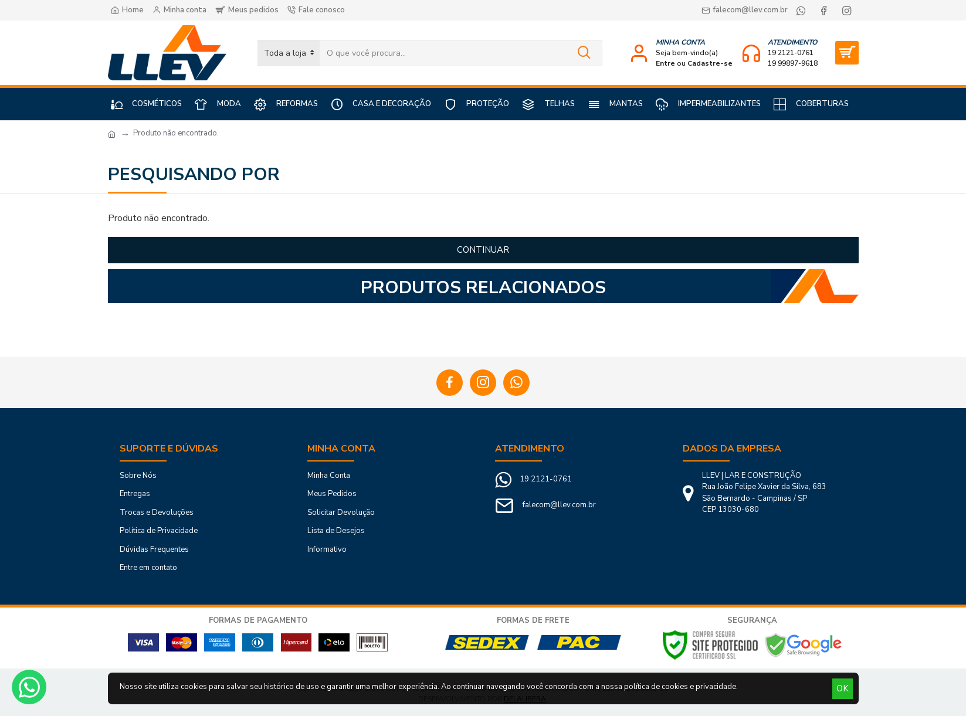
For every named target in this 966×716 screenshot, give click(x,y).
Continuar (483, 250)
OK (842, 688)
